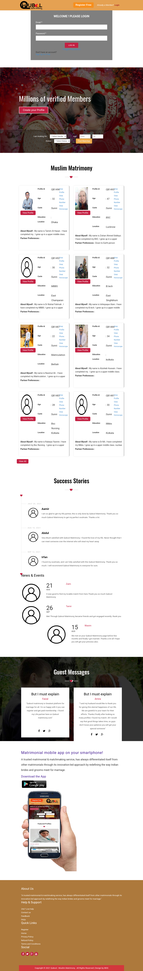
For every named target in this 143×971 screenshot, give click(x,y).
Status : (49, 141)
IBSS (106, 968)
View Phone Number (62, 199)
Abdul (45, 533)
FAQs (23, 919)
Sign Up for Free (43, 54)
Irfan (44, 557)
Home (24, 933)
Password (41, 33)
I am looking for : (40, 136)
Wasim (88, 625)
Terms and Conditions (31, 944)
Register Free (83, 5)
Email (39, 22)
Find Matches (84, 141)
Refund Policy (27, 940)
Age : (75, 136)
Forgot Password (71, 49)
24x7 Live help (27, 909)
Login (116, 5)
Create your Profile (33, 110)
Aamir (45, 509)
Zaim (68, 584)
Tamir (69, 606)
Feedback (25, 916)
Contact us (26, 912)
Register (24, 929)
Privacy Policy (27, 936)
